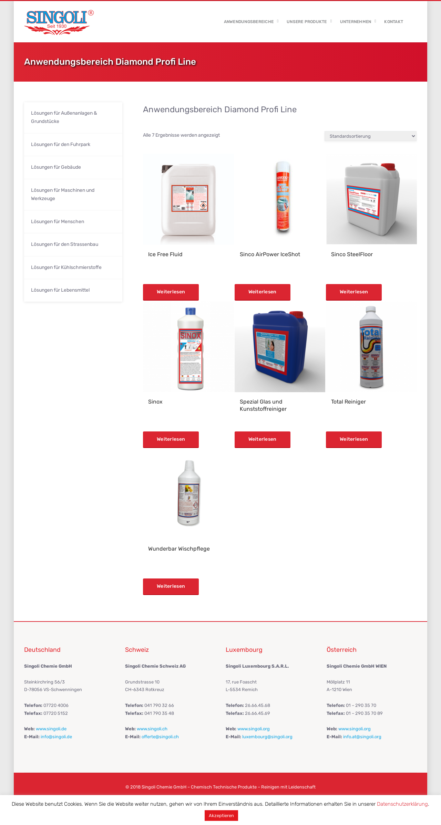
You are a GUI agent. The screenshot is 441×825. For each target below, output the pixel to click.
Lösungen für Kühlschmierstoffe (66, 267)
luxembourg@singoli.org (267, 736)
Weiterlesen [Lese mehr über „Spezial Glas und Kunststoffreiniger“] (262, 439)
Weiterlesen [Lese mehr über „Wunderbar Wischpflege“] (171, 586)
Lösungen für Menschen (57, 221)
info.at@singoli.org (362, 736)
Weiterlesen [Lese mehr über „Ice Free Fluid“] (171, 292)
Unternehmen (355, 21)
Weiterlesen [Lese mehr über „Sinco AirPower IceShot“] (262, 292)
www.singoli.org (253, 728)
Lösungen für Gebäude (56, 167)
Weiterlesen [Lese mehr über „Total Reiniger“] (354, 439)
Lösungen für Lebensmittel (60, 290)
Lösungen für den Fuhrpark (60, 144)
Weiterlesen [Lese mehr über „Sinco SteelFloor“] (354, 292)
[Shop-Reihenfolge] (371, 136)
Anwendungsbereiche (249, 21)
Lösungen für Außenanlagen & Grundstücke (64, 117)
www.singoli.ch (152, 728)
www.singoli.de (51, 728)
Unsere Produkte (307, 21)
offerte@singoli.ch (160, 736)
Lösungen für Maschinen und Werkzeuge (62, 194)
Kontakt (393, 21)
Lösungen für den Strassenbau (64, 244)
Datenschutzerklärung (402, 804)
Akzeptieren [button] (221, 815)
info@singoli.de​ (56, 736)
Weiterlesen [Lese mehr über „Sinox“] (171, 439)
